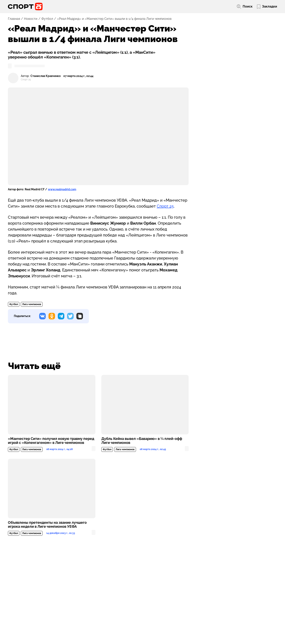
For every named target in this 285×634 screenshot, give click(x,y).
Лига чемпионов (31, 304)
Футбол (47, 19)
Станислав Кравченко (45, 76)
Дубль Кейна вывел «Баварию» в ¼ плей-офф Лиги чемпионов (141, 441)
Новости (30, 19)
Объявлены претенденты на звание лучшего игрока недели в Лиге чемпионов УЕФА (47, 525)
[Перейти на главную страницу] (25, 6)
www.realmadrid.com (62, 189)
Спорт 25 (165, 206)
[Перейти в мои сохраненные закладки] (267, 6)
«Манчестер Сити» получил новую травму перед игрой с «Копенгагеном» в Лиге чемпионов (51, 441)
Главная (14, 19)
